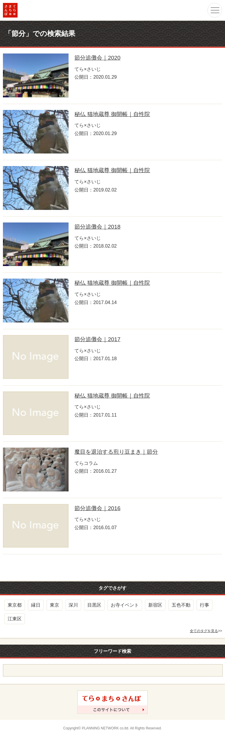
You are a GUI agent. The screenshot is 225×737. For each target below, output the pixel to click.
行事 (204, 605)
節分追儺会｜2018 (97, 227)
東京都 (15, 605)
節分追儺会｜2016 (97, 508)
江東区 (15, 618)
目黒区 (94, 605)
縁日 (35, 605)
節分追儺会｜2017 (97, 339)
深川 (73, 605)
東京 (54, 605)
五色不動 (181, 605)
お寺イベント (125, 605)
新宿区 (155, 605)
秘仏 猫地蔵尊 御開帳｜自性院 (112, 114)
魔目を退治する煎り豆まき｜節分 (116, 452)
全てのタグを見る (204, 631)
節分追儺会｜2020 (97, 58)
